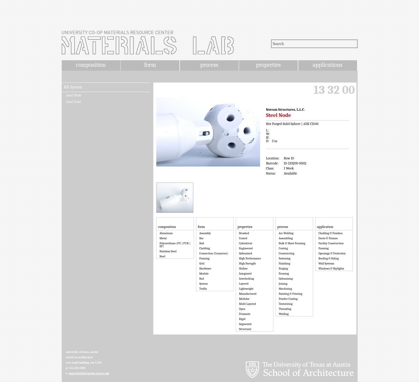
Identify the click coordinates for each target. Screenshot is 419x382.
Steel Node (74, 95)
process (209, 64)
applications (327, 64)
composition (91, 64)
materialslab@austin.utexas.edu (89, 373)
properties (268, 64)
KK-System (73, 87)
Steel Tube (73, 102)
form (150, 64)
